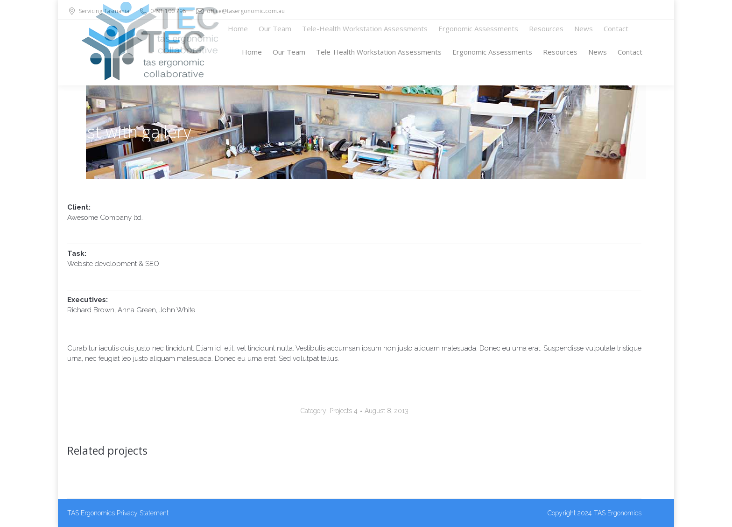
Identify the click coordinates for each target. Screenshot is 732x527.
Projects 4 (344, 411)
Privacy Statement (143, 513)
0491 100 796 (162, 11)
